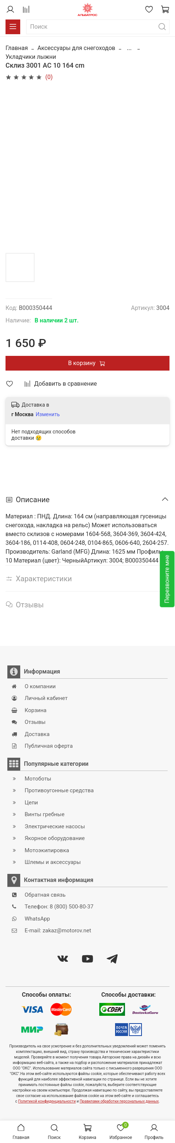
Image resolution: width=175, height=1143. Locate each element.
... (129, 48)
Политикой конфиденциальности (47, 1101)
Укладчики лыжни (31, 56)
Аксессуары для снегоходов (76, 47)
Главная (17, 47)
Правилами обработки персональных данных (119, 1101)
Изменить (48, 414)
